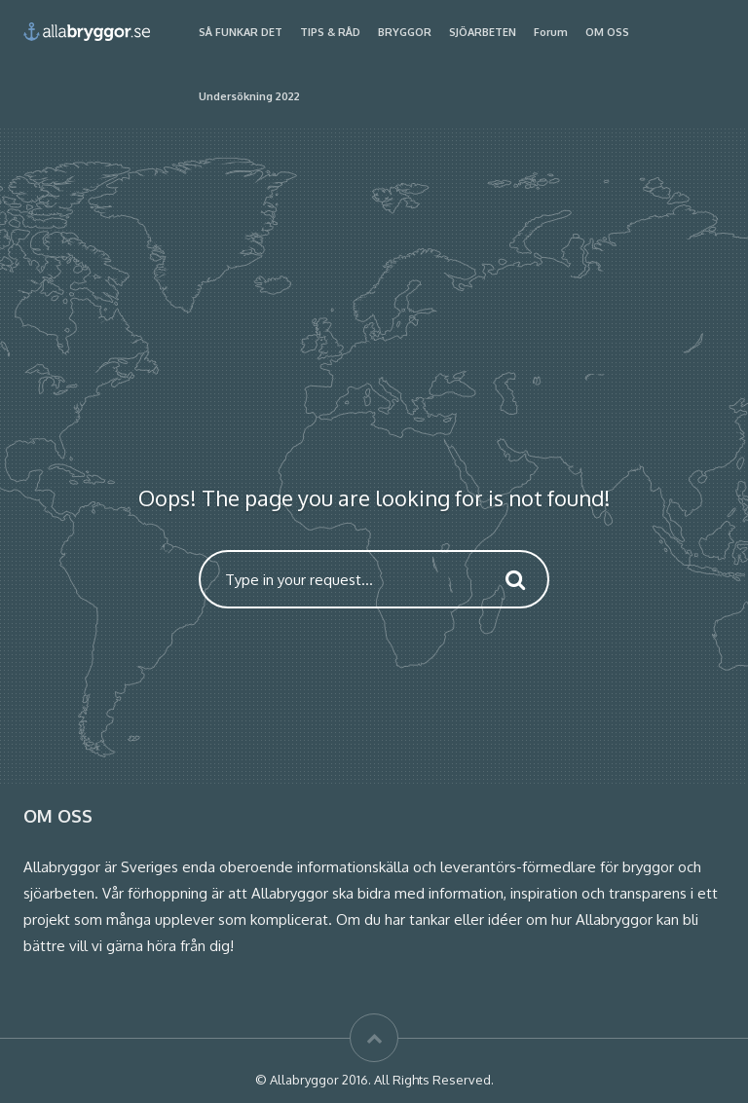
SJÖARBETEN (482, 32)
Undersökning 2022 (249, 96)
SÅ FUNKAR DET (240, 32)
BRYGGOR (404, 32)
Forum (551, 32)
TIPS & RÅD (330, 32)
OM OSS (607, 32)
